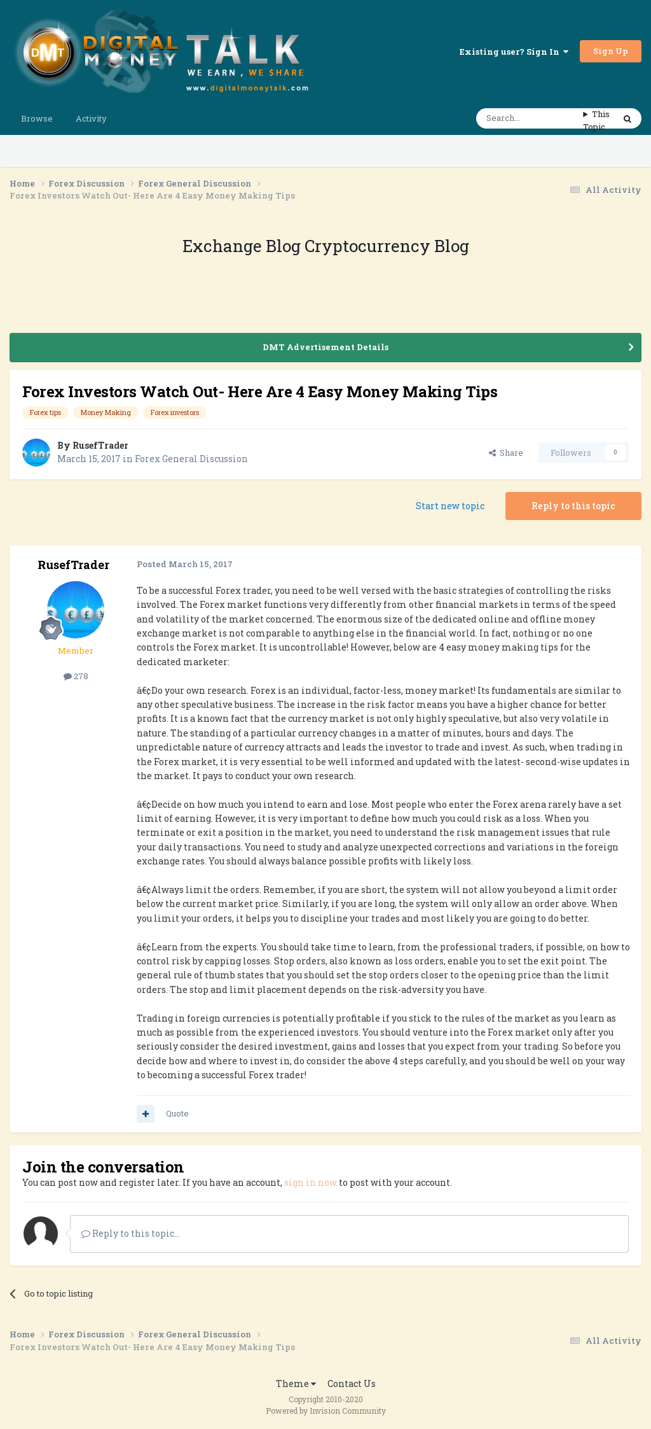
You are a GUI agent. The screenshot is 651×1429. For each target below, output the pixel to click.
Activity (91, 118)
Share (506, 452)
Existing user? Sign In (514, 51)
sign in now (310, 1182)
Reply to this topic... (130, 1233)
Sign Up (610, 51)
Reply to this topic (573, 506)
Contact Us (351, 1383)
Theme (296, 1383)
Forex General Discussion (191, 459)
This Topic (596, 120)
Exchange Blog (243, 246)
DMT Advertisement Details (325, 347)
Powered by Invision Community (326, 1410)
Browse (37, 118)
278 (76, 676)
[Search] (529, 118)
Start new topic (450, 506)
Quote (177, 1113)
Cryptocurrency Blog (387, 246)
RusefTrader (100, 445)
